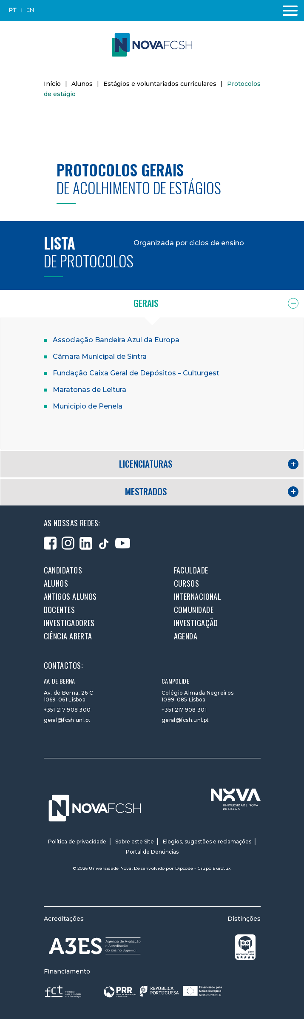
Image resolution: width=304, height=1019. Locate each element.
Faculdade (191, 570)
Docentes (59, 609)
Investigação (196, 622)
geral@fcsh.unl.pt (67, 720)
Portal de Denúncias (152, 852)
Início (52, 84)
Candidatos (63, 570)
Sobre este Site (134, 841)
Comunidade (194, 609)
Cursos (186, 583)
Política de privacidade (77, 841)
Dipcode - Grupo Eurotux (203, 868)
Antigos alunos (70, 596)
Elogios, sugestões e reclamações (207, 841)
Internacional (198, 596)
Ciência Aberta (68, 635)
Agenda (186, 635)
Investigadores (69, 622)
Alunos (82, 84)
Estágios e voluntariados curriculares (159, 84)
